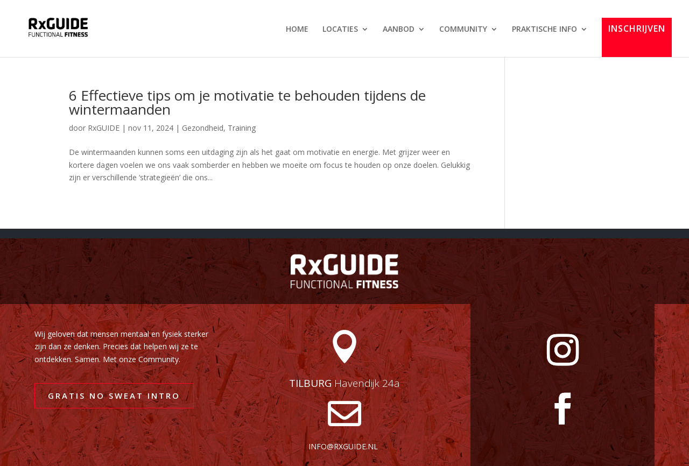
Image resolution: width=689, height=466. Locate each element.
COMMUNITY (463, 29)
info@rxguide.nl (343, 446)
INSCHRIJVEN (636, 29)
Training (242, 128)
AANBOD (398, 29)
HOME (297, 29)
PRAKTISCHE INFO (544, 29)
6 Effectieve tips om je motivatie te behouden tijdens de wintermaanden (247, 102)
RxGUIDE (103, 128)
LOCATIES (340, 29)
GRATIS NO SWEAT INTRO (114, 395)
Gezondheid (202, 128)
